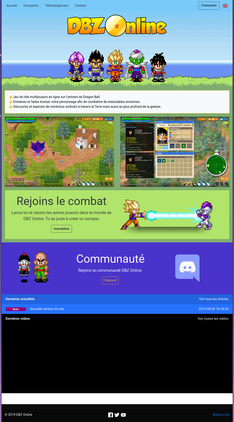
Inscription (31, 5)
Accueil (11, 5)
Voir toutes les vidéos (213, 319)
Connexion (209, 5)
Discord (110, 280)
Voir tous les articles (214, 299)
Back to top (221, 415)
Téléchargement (56, 5)
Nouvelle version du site (47, 309)
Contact (80, 5)
